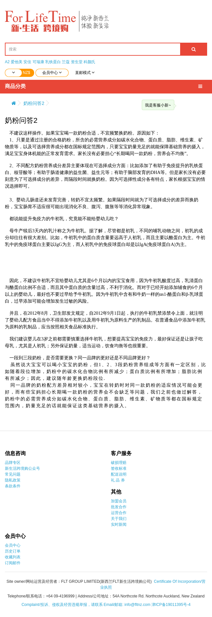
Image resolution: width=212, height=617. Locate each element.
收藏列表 (12, 557)
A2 (7, 62)
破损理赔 (118, 462)
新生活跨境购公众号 (22, 468)
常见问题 (12, 474)
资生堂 (77, 62)
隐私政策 (12, 480)
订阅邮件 (12, 563)
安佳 (27, 62)
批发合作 (118, 507)
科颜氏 (89, 62)
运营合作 (118, 512)
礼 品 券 (118, 480)
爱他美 (16, 62)
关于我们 (118, 518)
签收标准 (118, 468)
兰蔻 (66, 62)
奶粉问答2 (33, 103)
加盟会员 (118, 501)
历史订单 (12, 551)
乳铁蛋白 (53, 62)
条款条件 (12, 486)
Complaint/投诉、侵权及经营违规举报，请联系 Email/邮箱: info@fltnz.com (86, 604)
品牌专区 (12, 462)
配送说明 (118, 474)
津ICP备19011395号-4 (171, 604)
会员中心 (12, 545)
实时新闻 (118, 524)
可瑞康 (38, 62)
